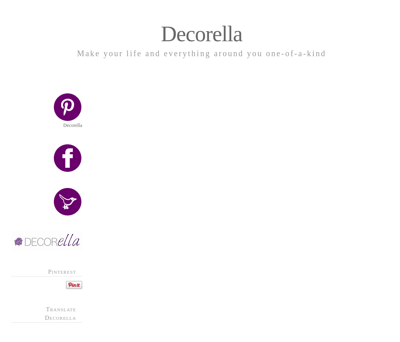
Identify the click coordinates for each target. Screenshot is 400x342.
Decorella (202, 34)
